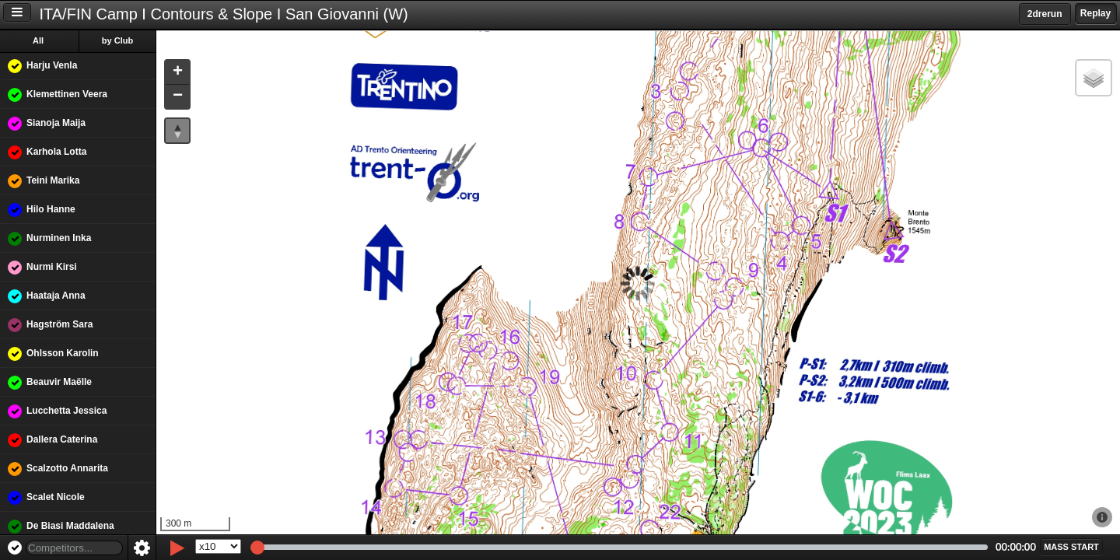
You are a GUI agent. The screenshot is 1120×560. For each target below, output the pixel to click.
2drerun (1044, 14)
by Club (117, 40)
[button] (177, 73)
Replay (1095, 13)
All (38, 40)
